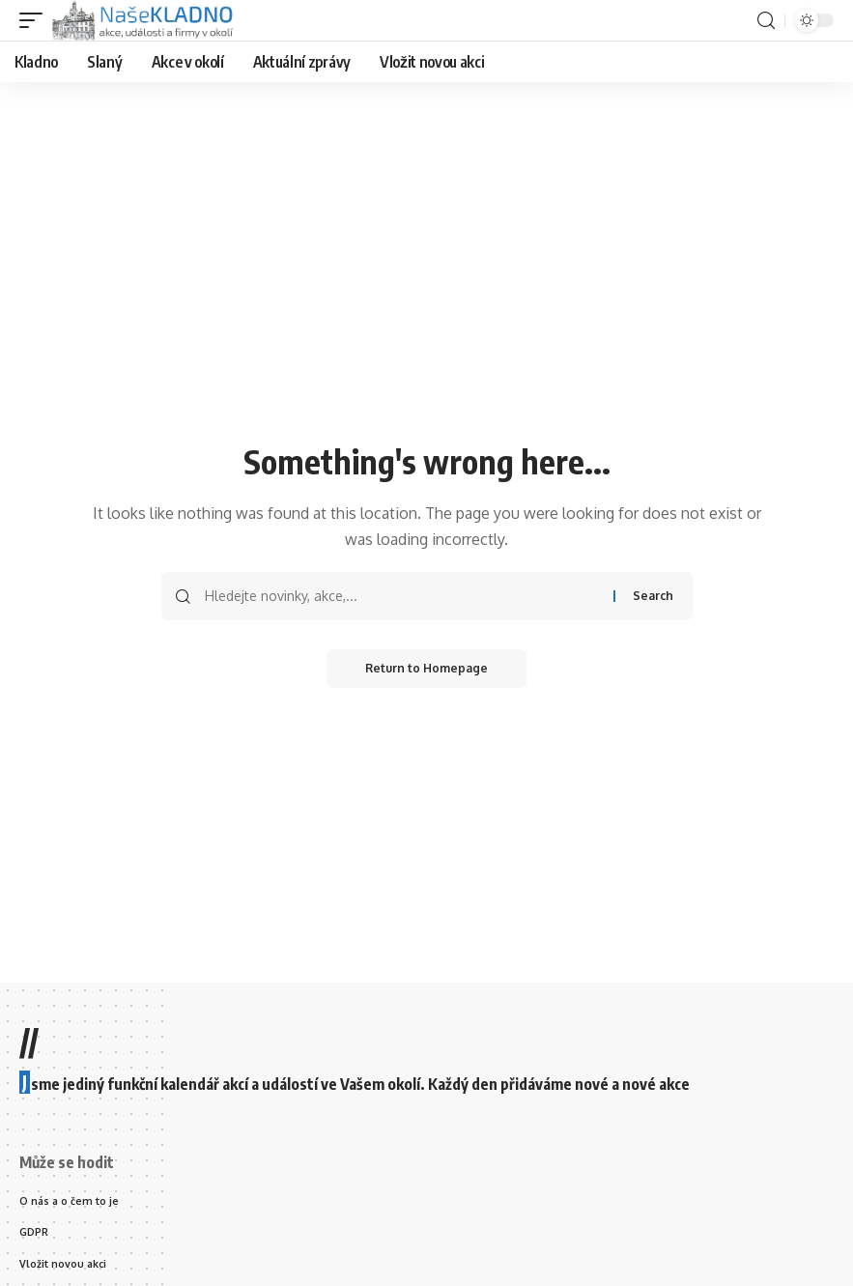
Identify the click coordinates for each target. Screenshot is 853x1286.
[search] (766, 21)
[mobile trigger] (35, 20)
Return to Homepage (426, 668)
